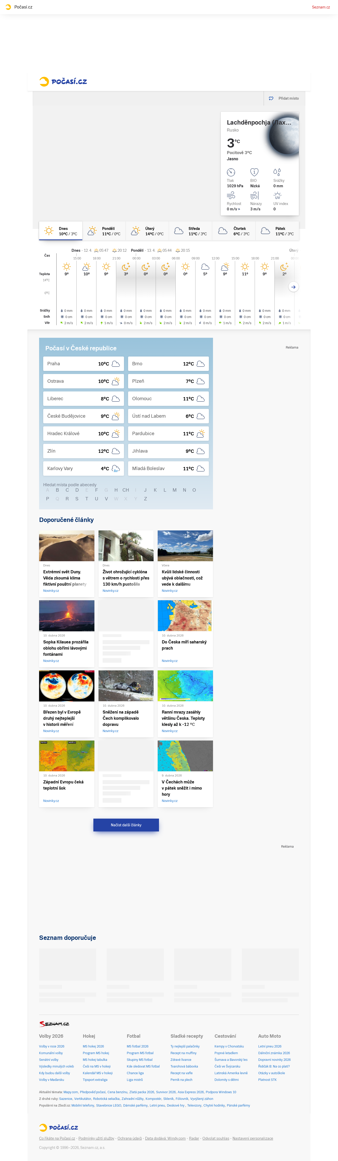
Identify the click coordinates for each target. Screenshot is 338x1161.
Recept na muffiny (184, 1053)
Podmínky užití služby (96, 1138)
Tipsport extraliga (95, 1080)
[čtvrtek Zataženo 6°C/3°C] (233, 230)
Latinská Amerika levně (231, 1073)
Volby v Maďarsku (51, 1080)
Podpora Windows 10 (221, 1092)
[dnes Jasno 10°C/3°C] (60, 230)
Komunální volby (51, 1053)
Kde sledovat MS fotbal (143, 1066)
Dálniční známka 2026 (274, 1053)
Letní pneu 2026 (269, 1046)
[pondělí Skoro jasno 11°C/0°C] (104, 230)
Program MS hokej (96, 1053)
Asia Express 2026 (191, 1092)
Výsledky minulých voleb (56, 1066)
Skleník (168, 1099)
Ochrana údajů (130, 1138)
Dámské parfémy (135, 1105)
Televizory (194, 1105)
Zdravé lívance (181, 1060)
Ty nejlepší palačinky (185, 1046)
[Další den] (293, 287)
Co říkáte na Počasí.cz (57, 1138)
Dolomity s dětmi (227, 1080)
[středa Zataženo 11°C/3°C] (190, 230)
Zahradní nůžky (133, 1099)
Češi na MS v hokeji (97, 1066)
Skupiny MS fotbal (140, 1060)
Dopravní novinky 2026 (274, 1060)
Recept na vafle (182, 1073)
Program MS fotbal (140, 1053)
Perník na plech (181, 1080)
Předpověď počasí (92, 1092)
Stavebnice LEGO (108, 1105)
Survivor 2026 (166, 1092)
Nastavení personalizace (253, 1138)
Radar (194, 1138)
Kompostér (153, 1099)
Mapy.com (71, 1092)
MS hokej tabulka (95, 1060)
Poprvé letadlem (226, 1053)
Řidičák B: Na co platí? (274, 1066)
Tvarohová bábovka (184, 1066)
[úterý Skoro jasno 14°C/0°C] (147, 230)
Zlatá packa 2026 (141, 1092)
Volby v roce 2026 (51, 1046)
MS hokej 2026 (93, 1046)
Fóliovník (182, 1099)
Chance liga (135, 1073)
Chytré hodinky (214, 1105)
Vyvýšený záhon (201, 1099)
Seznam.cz (321, 7)
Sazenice (65, 1099)
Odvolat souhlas (215, 1138)
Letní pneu (157, 1105)
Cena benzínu (117, 1092)
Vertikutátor (82, 1099)
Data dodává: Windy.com (165, 1138)
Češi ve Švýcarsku (227, 1066)
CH (125, 490)
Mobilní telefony (83, 1105)
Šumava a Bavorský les (231, 1060)
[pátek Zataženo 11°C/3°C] (277, 230)
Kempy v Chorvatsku (229, 1046)
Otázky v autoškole (271, 1073)
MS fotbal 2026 (137, 1046)
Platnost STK (267, 1080)
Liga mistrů (135, 1080)
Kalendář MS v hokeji (98, 1073)
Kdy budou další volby (54, 1073)
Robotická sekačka (106, 1099)
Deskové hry (176, 1105)
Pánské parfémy (238, 1105)
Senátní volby (48, 1060)
